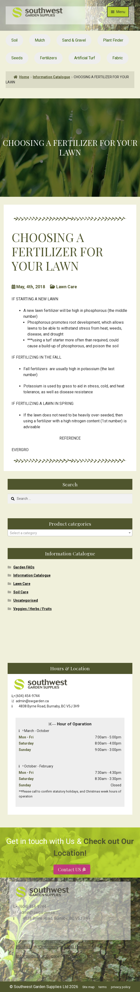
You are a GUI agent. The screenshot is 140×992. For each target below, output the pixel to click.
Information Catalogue (51, 77)
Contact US (70, 879)
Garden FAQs (24, 567)
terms (103, 987)
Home (24, 77)
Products (24, 946)
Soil (14, 40)
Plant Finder (113, 40)
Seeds (17, 58)
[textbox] (70, 533)
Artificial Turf (84, 58)
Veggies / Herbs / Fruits (32, 609)
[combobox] (70, 532)
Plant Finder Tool (80, 946)
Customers (48, 946)
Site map (88, 987)
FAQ (88, 956)
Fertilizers (48, 58)
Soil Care (20, 592)
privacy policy (120, 987)
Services (70, 956)
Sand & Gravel (74, 40)
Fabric (117, 58)
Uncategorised (25, 600)
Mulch (40, 40)
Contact (105, 956)
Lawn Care (21, 584)
